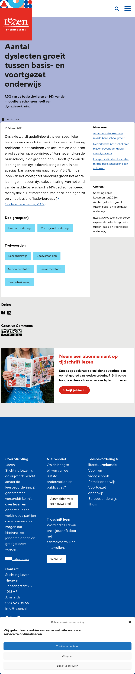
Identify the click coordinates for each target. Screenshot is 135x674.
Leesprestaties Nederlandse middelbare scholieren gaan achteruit (111, 163)
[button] (129, 622)
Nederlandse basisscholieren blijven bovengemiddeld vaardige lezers (111, 148)
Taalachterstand (50, 269)
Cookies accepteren (67, 646)
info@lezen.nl (16, 608)
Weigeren (67, 656)
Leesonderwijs (17, 256)
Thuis (92, 504)
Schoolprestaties (19, 269)
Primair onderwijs (19, 228)
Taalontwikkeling (19, 282)
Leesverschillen (47, 256)
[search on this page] (117, 9)
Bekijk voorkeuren (67, 665)
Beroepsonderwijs (102, 498)
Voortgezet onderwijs (55, 228)
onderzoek (13, 119)
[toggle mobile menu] (127, 10)
